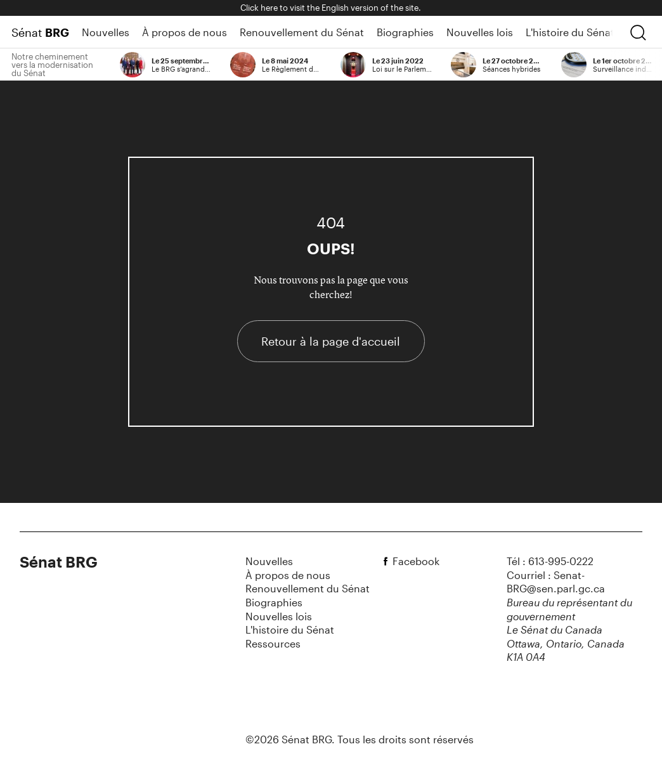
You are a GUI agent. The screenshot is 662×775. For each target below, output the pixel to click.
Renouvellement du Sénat (302, 32)
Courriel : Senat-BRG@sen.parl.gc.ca (556, 582)
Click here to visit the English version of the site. (330, 8)
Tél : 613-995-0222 (550, 561)
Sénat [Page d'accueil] (40, 32)
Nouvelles (105, 32)
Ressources (273, 643)
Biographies (405, 32)
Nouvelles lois (479, 32)
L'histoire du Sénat (570, 32)
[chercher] (638, 32)
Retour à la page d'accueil (330, 341)
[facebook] (387, 561)
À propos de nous (184, 32)
